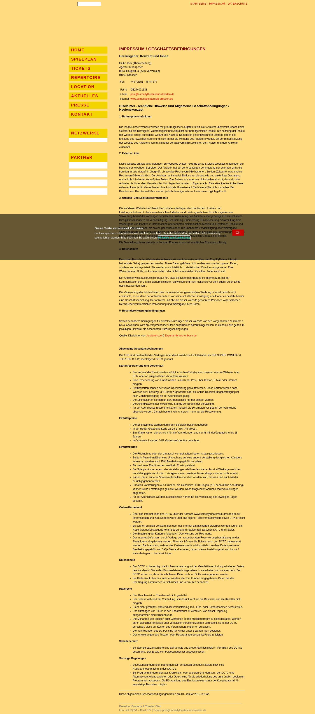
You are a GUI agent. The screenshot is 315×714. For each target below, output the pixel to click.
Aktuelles (84, 96)
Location (82, 87)
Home (77, 50)
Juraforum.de (154, 335)
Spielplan (84, 59)
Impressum (217, 3)
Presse (80, 105)
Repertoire (86, 77)
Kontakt (82, 114)
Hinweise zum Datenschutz (174, 237)
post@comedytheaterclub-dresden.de (152, 94)
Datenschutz (237, 3)
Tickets (81, 68)
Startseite (198, 3)
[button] (238, 233)
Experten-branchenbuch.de (181, 335)
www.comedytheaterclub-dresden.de (151, 98)
